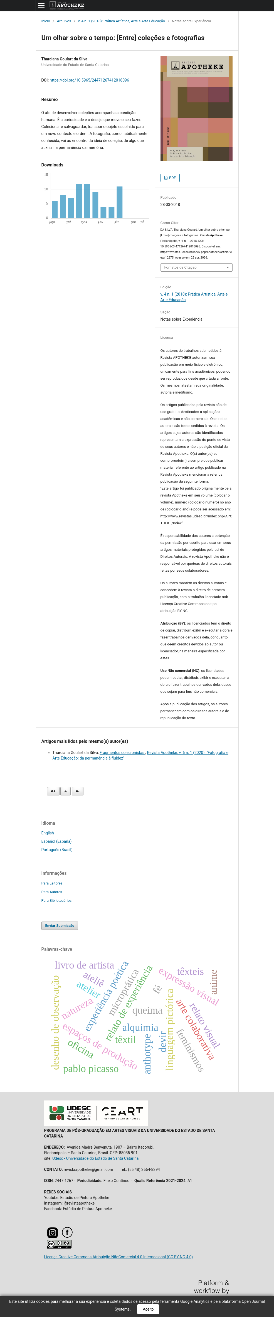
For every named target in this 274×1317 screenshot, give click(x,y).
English (47, 833)
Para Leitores (52, 883)
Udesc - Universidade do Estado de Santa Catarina (95, 1158)
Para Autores (51, 892)
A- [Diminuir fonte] (78, 791)
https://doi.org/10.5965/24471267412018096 (89, 80)
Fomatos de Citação (180, 267)
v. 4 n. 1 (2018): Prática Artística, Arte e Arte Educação (121, 21)
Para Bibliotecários (56, 900)
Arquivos (64, 21)
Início (45, 21)
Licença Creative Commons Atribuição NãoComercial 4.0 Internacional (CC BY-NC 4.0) (118, 1257)
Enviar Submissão (60, 925)
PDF (172, 178)
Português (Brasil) (57, 849)
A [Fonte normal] (65, 791)
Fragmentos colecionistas (122, 752)
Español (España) (56, 841)
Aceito (148, 1309)
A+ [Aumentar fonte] (53, 791)
